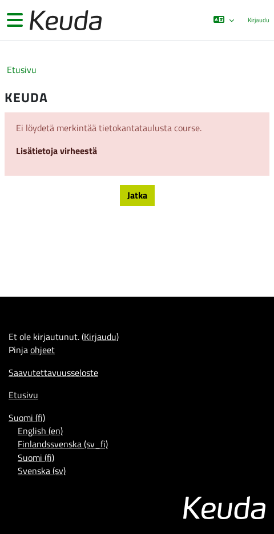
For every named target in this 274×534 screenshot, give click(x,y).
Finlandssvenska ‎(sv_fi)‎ (63, 444)
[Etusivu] (64, 20)
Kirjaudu (258, 20)
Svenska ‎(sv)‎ (42, 471)
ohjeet (42, 350)
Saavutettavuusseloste (53, 372)
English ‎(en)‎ (40, 431)
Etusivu (22, 69)
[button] (223, 20)
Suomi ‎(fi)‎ (27, 417)
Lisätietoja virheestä (56, 150)
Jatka (137, 195)
